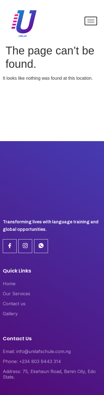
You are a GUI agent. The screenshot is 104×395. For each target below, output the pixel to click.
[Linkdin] (25, 246)
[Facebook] (10, 246)
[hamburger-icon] (91, 21)
